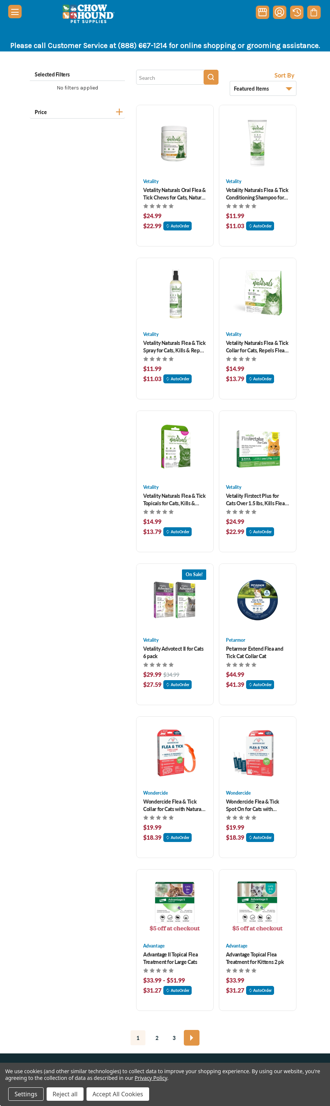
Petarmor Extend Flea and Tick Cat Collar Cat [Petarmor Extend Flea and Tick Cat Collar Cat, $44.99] (254, 652)
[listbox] (263, 88)
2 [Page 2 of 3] (156, 1037)
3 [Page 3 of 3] (174, 1037)
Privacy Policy (151, 1077)
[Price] (77, 111)
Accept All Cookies (117, 1094)
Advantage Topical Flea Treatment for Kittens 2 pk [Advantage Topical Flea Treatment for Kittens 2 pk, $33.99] (255, 958)
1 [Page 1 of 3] (137, 1037)
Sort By (284, 75)
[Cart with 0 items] (314, 12)
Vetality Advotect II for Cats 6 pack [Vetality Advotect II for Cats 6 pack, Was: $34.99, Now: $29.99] (173, 652)
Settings (26, 1094)
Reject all (65, 1094)
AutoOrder (177, 226)
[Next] (191, 1037)
